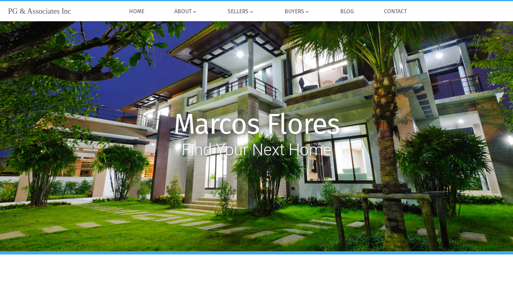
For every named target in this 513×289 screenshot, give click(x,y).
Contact (395, 11)
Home (136, 11)
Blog (347, 11)
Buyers (297, 11)
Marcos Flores (257, 124)
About (185, 11)
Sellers (240, 11)
